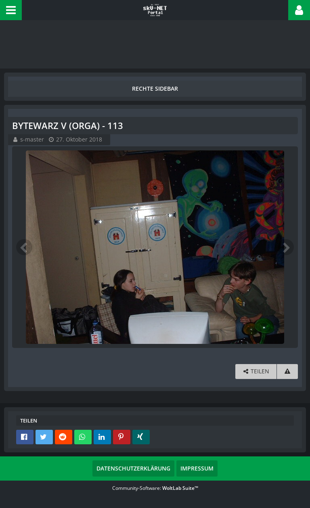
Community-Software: (155, 488)
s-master (32, 139)
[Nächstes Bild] (286, 247)
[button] (11, 10)
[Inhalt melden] (287, 371)
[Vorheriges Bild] (24, 247)
